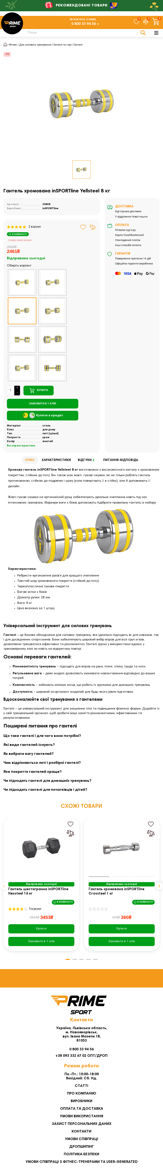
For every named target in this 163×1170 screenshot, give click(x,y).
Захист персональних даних (81, 1124)
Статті (81, 1086)
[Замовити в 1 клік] (42, 403)
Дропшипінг (81, 1147)
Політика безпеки (81, 1154)
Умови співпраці (81, 1139)
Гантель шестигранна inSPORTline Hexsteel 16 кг (38, 891)
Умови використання (81, 1116)
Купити (41, 928)
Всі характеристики (21, 445)
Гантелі (78, 44)
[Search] (84, 33)
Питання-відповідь (120, 460)
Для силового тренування (35, 44)
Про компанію (81, 1093)
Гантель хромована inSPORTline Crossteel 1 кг (116, 891)
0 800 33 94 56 (83, 24)
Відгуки (87, 460)
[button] (4, 886)
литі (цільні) (50, 433)
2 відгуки (24, 227)
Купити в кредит (42, 415)
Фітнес (13, 44)
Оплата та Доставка (81, 1109)
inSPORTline (50, 208)
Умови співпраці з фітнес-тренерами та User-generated (82, 1162)
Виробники (81, 1101)
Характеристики (56, 460)
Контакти (81, 1131)
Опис (30, 460)
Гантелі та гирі (62, 44)
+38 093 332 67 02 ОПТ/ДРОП (81, 1056)
